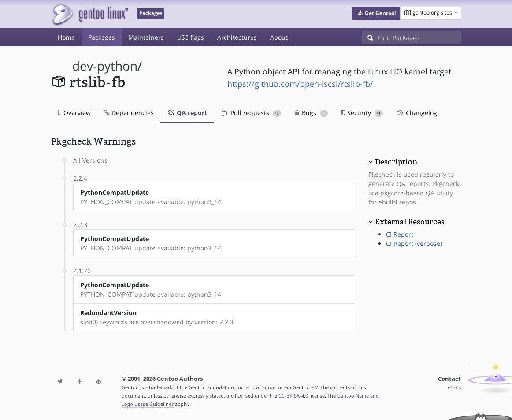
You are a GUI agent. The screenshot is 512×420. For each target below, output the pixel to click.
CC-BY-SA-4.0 (293, 395)
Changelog (416, 112)
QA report (187, 112)
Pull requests (251, 112)
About (279, 37)
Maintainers (146, 37)
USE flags (190, 37)
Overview (74, 112)
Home (66, 37)
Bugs (311, 112)
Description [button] (396, 161)
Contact (449, 379)
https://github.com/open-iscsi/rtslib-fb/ (300, 83)
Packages (101, 37)
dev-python (104, 66)
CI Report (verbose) (414, 243)
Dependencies (129, 112)
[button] (376, 13)
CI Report (399, 234)
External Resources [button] (410, 221)
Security (362, 112)
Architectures (237, 37)
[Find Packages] (419, 37)
